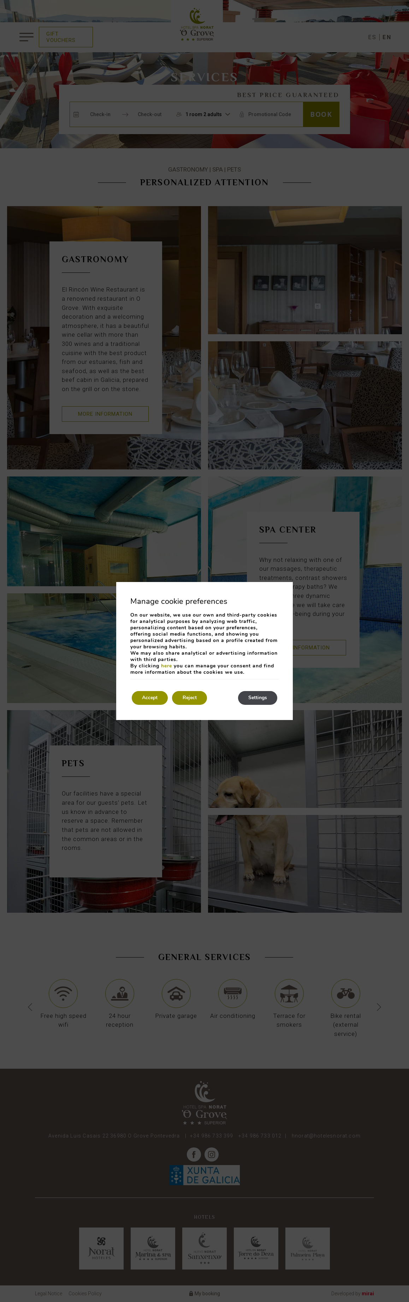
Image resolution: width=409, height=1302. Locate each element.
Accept (150, 698)
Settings (257, 698)
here (166, 665)
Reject (190, 698)
